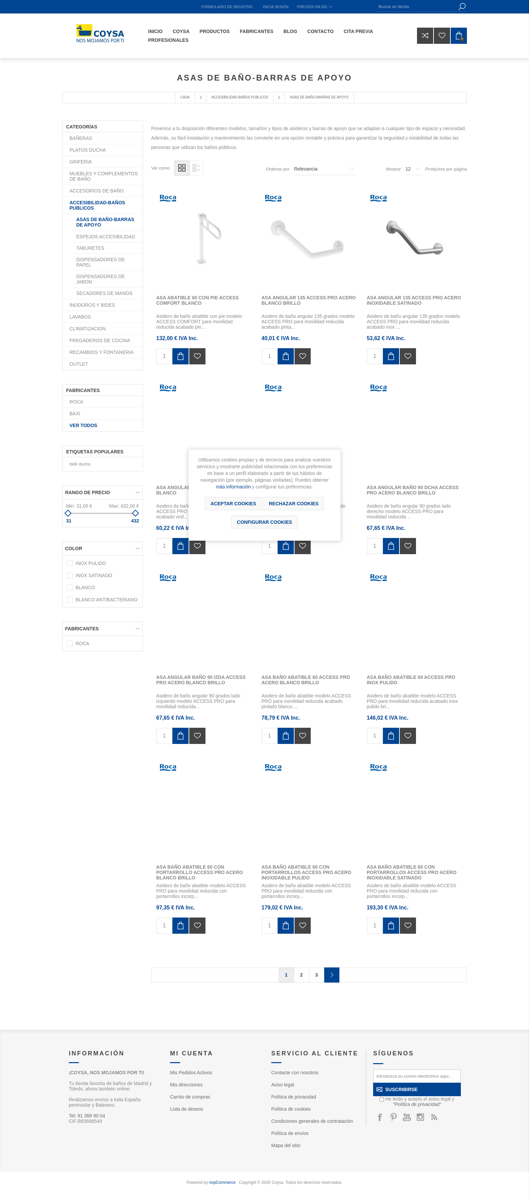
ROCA (76, 401)
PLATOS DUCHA (87, 150)
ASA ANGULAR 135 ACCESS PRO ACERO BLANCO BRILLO (308, 300)
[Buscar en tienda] (416, 6)
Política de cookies (291, 1109)
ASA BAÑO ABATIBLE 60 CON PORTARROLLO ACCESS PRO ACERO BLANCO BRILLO (199, 872)
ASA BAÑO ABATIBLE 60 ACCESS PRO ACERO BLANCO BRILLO (305, 679)
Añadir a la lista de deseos (197, 356)
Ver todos (83, 425)
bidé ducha (79, 464)
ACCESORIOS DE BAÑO (96, 190)
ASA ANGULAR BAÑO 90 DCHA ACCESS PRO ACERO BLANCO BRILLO (413, 490)
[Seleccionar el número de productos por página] (413, 169)
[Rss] (434, 1117)
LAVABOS (80, 317)
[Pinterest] (393, 1117)
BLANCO (85, 587)
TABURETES (90, 248)
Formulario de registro (227, 7)
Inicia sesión (275, 7)
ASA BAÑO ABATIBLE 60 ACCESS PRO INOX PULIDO (411, 679)
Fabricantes (82, 628)
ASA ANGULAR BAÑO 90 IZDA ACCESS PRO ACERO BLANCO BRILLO (201, 679)
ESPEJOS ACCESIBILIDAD (105, 236)
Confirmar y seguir (331, 975)
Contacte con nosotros (294, 1072)
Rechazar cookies (293, 503)
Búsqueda (462, 6)
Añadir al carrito (180, 356)
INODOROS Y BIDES (92, 305)
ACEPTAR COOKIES (233, 503)
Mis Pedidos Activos (191, 1072)
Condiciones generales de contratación (312, 1121)
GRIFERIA (80, 161)
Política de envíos (290, 1133)
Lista (196, 168)
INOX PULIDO (91, 563)
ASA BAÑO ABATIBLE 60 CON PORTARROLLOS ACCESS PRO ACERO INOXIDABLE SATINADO (411, 872)
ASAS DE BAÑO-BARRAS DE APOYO (105, 222)
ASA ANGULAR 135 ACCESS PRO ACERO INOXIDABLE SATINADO (414, 300)
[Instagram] (420, 1117)
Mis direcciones (186, 1084)
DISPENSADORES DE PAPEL (100, 262)
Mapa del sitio (285, 1145)
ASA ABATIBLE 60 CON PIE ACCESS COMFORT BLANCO (197, 300)
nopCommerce (222, 1182)
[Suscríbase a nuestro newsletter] (417, 1076)
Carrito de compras (190, 1097)
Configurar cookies (264, 522)
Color (73, 548)
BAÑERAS (80, 138)
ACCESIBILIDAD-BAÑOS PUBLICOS (97, 205)
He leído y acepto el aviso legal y (419, 1101)
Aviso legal (282, 1084)
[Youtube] (407, 1117)
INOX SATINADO (94, 575)
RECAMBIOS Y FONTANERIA (101, 352)
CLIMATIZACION (87, 328)
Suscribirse (401, 1089)
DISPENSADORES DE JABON (100, 279)
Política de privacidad (293, 1097)
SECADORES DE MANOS (104, 293)
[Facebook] (380, 1117)
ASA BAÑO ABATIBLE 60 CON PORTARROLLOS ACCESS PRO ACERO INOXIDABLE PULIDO (306, 872)
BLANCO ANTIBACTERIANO (107, 599)
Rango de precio (87, 492)
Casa (185, 97)
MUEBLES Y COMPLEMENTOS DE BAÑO (103, 176)
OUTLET (78, 364)
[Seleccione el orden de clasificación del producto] (325, 169)
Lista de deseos (186, 1109)
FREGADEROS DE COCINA (99, 340)
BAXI (74, 413)
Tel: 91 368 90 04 (87, 1115)
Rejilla (182, 168)
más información (233, 486)
